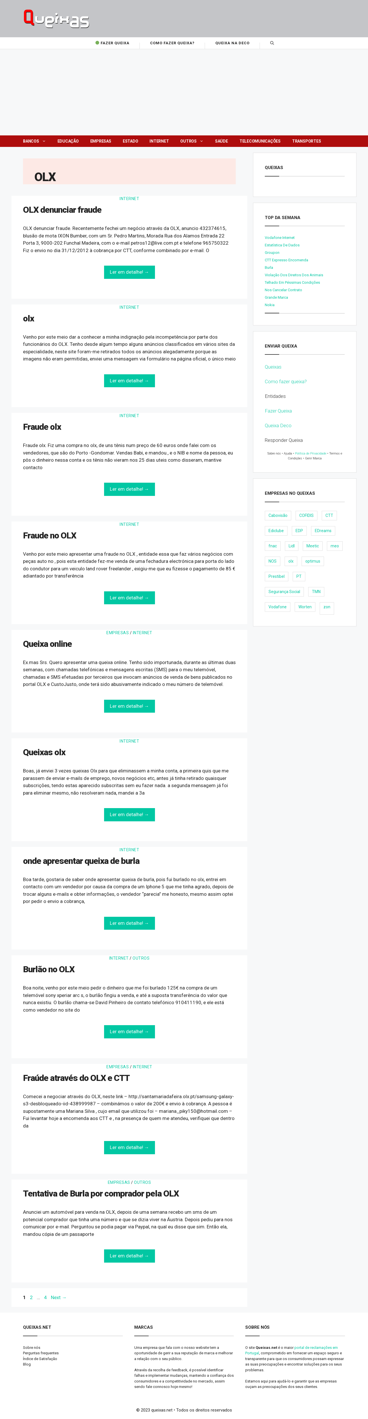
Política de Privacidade (310, 453)
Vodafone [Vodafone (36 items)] (278, 607)
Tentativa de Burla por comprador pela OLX (101, 1193)
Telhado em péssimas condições (292, 282)
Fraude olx (42, 427)
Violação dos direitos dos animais (294, 275)
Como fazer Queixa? (172, 43)
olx (28, 318)
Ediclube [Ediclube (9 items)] (276, 530)
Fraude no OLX (49, 535)
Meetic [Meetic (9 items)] (312, 546)
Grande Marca (276, 297)
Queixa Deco (278, 425)
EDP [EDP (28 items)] (299, 530)
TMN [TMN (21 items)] (316, 591)
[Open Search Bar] (272, 43)
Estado (130, 141)
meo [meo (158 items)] (335, 546)
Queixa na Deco (232, 43)
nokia (270, 305)
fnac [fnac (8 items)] (273, 546)
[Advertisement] (184, 92)
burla (269, 267)
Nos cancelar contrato (283, 290)
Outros (194, 141)
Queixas (273, 367)
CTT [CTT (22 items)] (329, 515)
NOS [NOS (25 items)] (273, 561)
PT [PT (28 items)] (299, 576)
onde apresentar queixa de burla (81, 861)
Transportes (306, 141)
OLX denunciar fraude (62, 210)
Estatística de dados (282, 245)
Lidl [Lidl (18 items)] (292, 546)
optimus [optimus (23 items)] (312, 561)
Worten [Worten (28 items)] (305, 607)
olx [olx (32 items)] (291, 561)
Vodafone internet (280, 237)
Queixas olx (44, 752)
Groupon (272, 252)
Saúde (221, 141)
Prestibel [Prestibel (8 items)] (277, 576)
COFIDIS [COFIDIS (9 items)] (306, 515)
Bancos (37, 141)
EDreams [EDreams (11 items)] (323, 530)
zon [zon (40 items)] (326, 607)
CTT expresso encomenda (286, 260)
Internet (159, 141)
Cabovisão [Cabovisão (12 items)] (278, 515)
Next (59, 1297)
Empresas (100, 141)
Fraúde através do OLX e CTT (76, 1078)
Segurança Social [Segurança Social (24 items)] (284, 591)
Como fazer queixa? (286, 381)
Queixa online (47, 644)
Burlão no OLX (48, 969)
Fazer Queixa (111, 43)
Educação (68, 141)
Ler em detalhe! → (129, 272)
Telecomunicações (260, 141)
